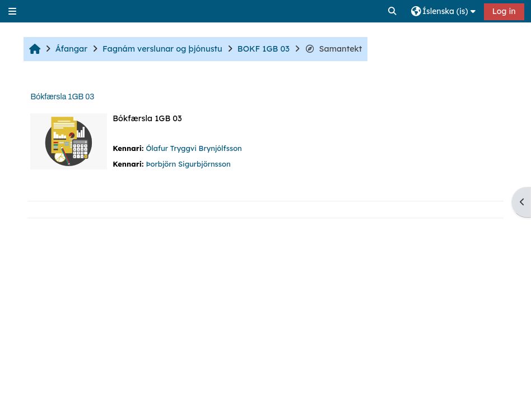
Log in (504, 11)
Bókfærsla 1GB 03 (62, 97)
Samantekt (333, 49)
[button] (392, 11)
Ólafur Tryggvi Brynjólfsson (193, 148)
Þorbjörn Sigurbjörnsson (188, 163)
